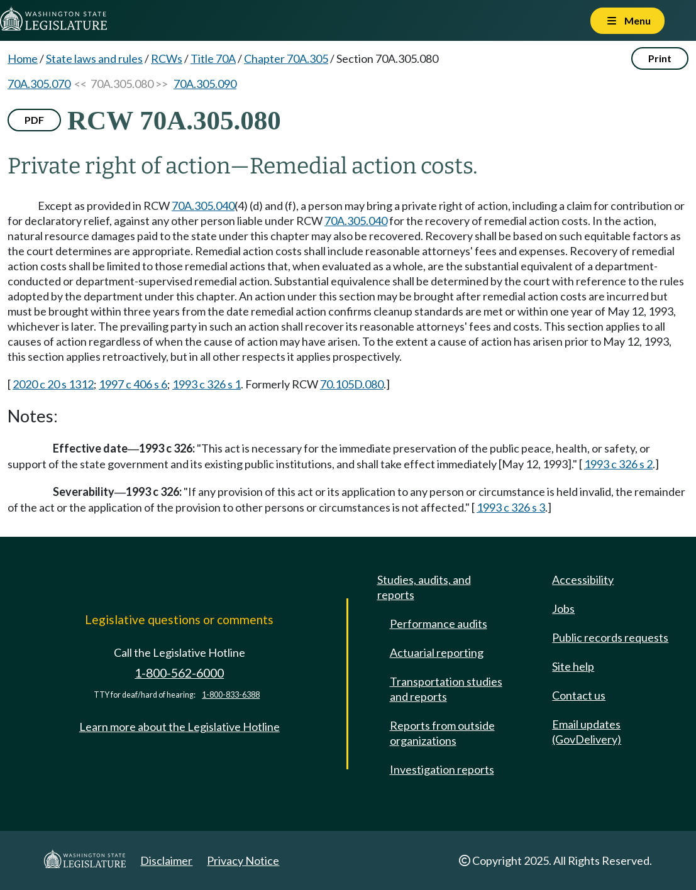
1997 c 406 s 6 (133, 384)
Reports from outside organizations (442, 732)
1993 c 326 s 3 (511, 507)
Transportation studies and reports (446, 688)
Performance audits (438, 623)
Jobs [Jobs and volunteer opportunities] (563, 608)
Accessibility (583, 579)
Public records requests (610, 637)
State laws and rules (94, 58)
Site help (573, 666)
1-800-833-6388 (231, 695)
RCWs (166, 58)
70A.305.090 (205, 84)
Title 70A (213, 58)
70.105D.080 (352, 384)
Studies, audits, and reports (424, 587)
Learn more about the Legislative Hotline (179, 726)
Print (659, 58)
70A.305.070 (39, 84)
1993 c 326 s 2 (618, 464)
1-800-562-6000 (179, 673)
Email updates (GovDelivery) (586, 731)
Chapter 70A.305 (286, 58)
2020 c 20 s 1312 (53, 384)
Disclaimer (166, 860)
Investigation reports (442, 769)
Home (23, 58)
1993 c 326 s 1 (206, 384)
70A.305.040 (203, 205)
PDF (34, 120)
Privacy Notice (243, 860)
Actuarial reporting (436, 652)
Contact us (578, 695)
